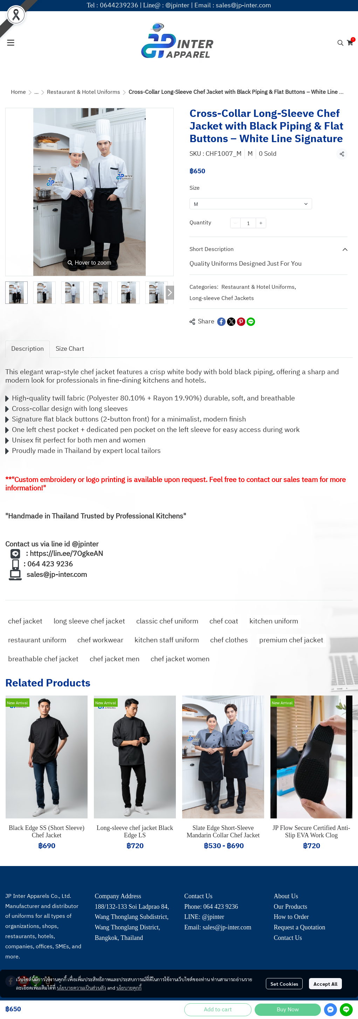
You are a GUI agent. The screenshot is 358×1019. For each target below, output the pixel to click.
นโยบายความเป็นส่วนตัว (81, 987)
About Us (286, 896)
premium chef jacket (291, 640)
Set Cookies (284, 983)
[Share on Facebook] (221, 321)
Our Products (291, 906)
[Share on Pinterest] (241, 321)
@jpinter (177, 5)
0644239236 (119, 5)
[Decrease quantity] (235, 223)
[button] (340, 43)
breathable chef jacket (43, 659)
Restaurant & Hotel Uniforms (83, 92)
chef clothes (229, 640)
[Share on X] (231, 321)
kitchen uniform (273, 621)
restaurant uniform (37, 640)
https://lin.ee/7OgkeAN (66, 554)
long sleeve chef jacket (89, 621)
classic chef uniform (167, 621)
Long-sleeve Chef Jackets (222, 298)
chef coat (223, 621)
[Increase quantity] (261, 223)
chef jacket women (180, 659)
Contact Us (288, 937)
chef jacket (25, 621)
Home (18, 92)
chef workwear (100, 640)
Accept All (325, 983)
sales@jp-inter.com (243, 5)
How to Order (291, 916)
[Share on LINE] (251, 321)
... (36, 92)
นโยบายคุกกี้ (129, 987)
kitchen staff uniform (167, 640)
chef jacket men (114, 659)
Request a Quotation (299, 927)
